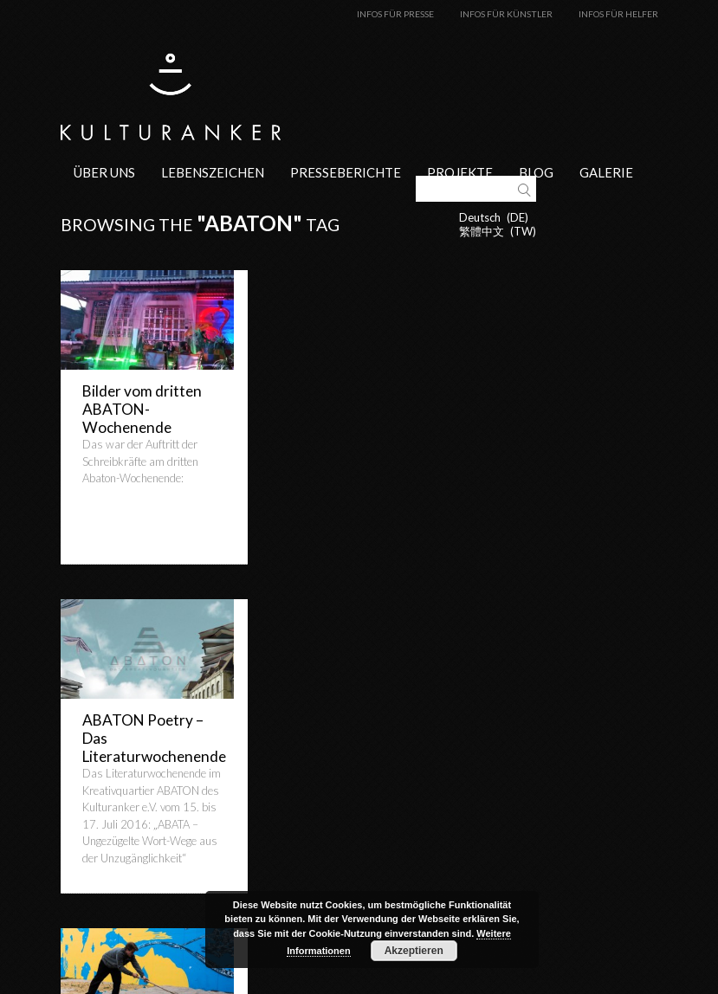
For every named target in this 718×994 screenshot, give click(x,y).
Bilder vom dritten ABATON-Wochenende (142, 408)
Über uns (104, 171)
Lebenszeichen (212, 171)
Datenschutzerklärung (602, 987)
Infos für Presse (395, 14)
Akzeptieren (414, 951)
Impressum (501, 987)
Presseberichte (345, 171)
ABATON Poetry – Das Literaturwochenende (345, 417)
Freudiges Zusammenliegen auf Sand (139, 737)
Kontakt (434, 987)
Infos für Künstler (506, 14)
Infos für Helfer (618, 14)
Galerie (606, 171)
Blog (536, 171)
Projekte (460, 171)
